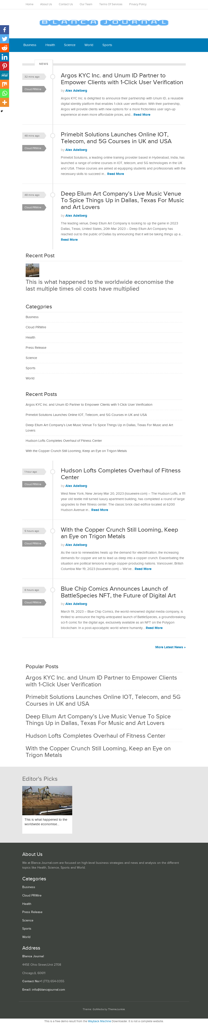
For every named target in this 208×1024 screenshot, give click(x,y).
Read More (142, 115)
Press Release (36, 348)
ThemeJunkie (116, 1009)
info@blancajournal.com (48, 990)
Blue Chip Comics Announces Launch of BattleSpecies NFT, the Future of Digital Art (118, 592)
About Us (46, 4)
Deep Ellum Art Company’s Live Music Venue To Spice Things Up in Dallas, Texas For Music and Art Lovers (122, 200)
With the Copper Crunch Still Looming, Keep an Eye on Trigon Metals (76, 451)
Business (29, 45)
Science (69, 45)
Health (50, 45)
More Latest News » (170, 647)
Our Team (86, 4)
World (88, 45)
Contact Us (66, 4)
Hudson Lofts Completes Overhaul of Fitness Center (64, 441)
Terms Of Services (110, 4)
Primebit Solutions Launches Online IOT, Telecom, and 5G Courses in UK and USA (116, 138)
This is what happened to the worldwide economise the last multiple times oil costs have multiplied (100, 285)
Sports (107, 45)
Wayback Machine (99, 1021)
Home (29, 4)
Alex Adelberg (76, 90)
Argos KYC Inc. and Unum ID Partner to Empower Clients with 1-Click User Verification (122, 79)
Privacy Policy (137, 4)
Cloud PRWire (33, 89)
